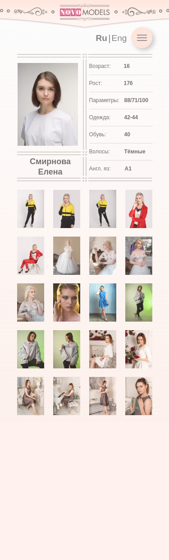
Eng (119, 38)
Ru (101, 38)
